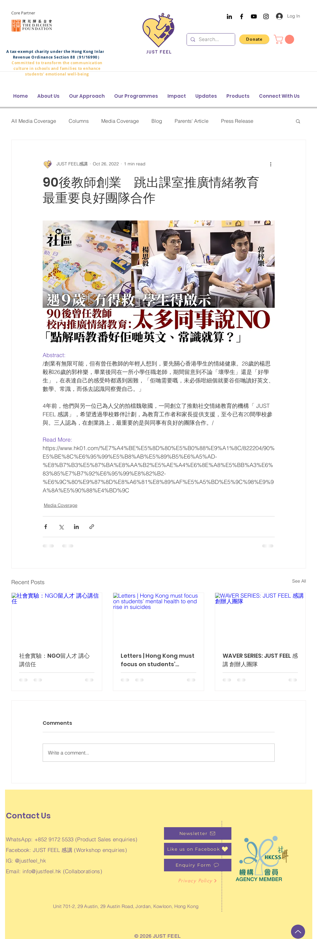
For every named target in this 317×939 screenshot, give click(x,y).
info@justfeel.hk (42, 871)
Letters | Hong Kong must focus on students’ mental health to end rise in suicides (158, 660)
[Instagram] (266, 16)
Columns (79, 121)
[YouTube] (253, 16)
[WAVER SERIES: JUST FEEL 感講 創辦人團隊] (260, 618)
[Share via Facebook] (46, 527)
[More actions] (271, 164)
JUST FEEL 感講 (52, 850)
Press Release (237, 121)
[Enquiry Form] (197, 865)
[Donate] (254, 39)
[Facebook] (241, 16)
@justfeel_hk (30, 860)
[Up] (298, 932)
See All (299, 581)
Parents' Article (192, 121)
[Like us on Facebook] (197, 849)
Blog (156, 121)
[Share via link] (92, 527)
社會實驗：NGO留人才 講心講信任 (54, 660)
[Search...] (210, 39)
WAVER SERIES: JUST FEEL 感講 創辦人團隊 (260, 660)
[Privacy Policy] (197, 880)
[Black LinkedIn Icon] (229, 16)
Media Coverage (120, 121)
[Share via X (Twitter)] (61, 527)
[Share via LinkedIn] (76, 527)
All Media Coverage (33, 121)
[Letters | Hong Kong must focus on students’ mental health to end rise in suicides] (158, 618)
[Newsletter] (197, 833)
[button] (285, 39)
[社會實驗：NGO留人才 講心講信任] (57, 618)
